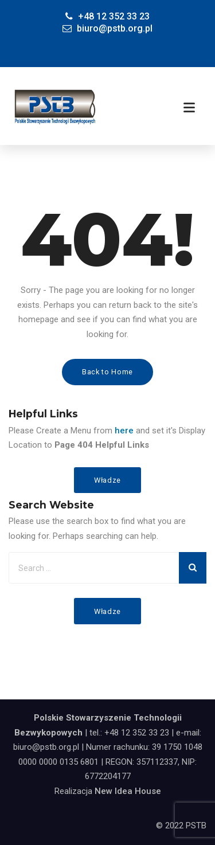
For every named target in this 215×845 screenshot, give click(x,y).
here (124, 430)
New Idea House (128, 791)
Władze (107, 480)
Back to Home (107, 371)
